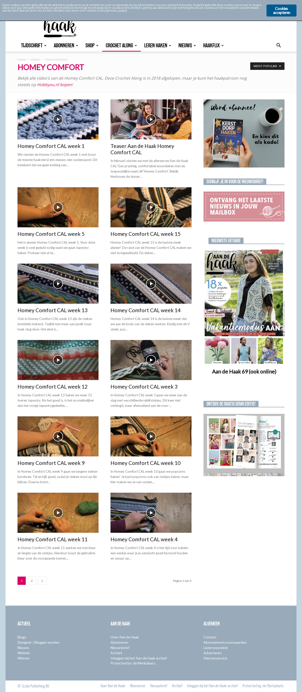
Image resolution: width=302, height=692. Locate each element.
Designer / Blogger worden (39, 642)
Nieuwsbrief (120, 647)
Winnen (24, 658)
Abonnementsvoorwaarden (225, 642)
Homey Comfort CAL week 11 (53, 539)
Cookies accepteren (281, 10)
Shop (92, 45)
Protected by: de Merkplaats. (133, 663)
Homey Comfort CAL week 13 (53, 310)
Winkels (24, 653)
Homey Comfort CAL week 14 (145, 310)
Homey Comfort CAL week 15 (145, 234)
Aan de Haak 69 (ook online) (244, 371)
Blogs (22, 637)
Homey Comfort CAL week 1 (51, 146)
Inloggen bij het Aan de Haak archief (138, 658)
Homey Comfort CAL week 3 (144, 386)
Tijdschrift (33, 45)
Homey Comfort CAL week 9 (51, 463)
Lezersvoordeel (216, 647)
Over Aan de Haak (124, 637)
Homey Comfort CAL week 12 (53, 386)
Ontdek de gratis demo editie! (231, 404)
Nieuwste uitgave (226, 240)
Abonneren (66, 45)
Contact (210, 637)
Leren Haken (157, 45)
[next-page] (42, 581)
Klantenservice (215, 658)
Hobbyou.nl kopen (54, 84)
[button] (278, 46)
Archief (116, 653)
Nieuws (187, 45)
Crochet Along (121, 45)
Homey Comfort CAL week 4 (144, 539)
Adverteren (213, 653)
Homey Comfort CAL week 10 (145, 463)
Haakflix (213, 45)
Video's (36, 59)
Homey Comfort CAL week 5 (51, 234)
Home (22, 59)
